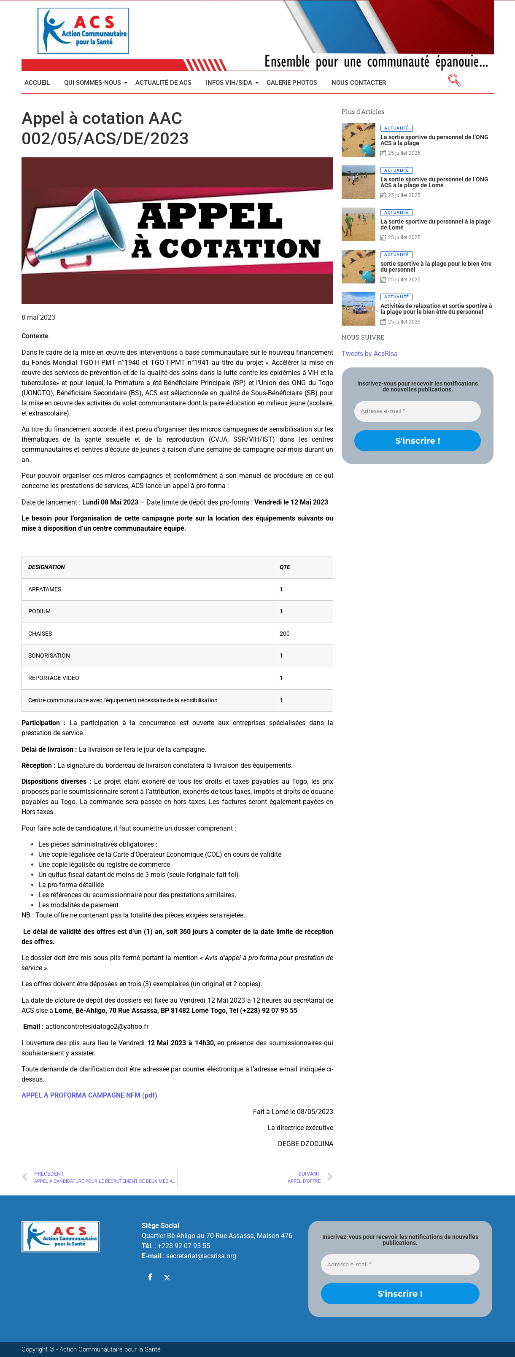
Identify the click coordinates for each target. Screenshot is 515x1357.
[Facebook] (150, 1277)
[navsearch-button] (454, 81)
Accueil (37, 82)
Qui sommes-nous (94, 82)
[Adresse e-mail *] (417, 411)
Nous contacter (359, 82)
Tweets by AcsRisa (370, 354)
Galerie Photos (292, 82)
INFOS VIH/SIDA (230, 82)
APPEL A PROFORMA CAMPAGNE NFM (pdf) (89, 1095)
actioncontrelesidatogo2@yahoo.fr (97, 1026)
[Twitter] (167, 1277)
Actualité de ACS (163, 82)
